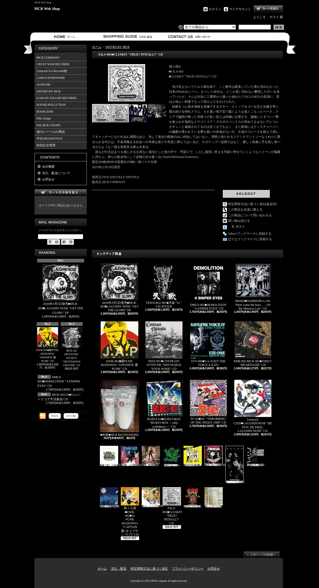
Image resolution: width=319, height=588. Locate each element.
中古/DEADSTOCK (50, 138)
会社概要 (48, 166)
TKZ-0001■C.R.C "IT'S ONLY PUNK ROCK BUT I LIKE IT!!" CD (193, 497)
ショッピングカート (268, 8)
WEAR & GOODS (49, 125)
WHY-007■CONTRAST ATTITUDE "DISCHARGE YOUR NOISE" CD (164, 346)
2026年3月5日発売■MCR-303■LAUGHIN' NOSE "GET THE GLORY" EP (60, 289)
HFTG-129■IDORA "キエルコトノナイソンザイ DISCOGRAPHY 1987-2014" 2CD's (153, 497)
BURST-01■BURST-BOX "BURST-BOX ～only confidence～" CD (164, 404)
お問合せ (189, 36)
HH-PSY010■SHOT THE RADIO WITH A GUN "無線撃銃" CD (110, 456)
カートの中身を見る (61, 192)
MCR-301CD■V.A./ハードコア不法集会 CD (255, 456)
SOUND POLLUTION (51, 105)
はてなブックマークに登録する (250, 239)
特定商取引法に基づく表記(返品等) (252, 204)
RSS (55, 416)
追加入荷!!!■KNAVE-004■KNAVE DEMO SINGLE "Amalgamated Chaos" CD (234, 465)
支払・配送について (127, 36)
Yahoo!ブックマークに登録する (250, 233)
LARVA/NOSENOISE (51, 78)
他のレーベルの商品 (51, 132)
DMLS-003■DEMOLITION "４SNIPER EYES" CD (59, 381)
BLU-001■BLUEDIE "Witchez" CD (110, 497)
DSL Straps (44, 118)
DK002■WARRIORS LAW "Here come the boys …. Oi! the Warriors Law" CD (252, 286)
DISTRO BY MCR (49, 91)
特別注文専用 (46, 145)
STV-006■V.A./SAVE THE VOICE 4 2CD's (208, 344)
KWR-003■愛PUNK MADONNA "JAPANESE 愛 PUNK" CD (47, 345)
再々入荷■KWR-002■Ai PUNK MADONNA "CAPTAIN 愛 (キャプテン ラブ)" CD (130, 511)
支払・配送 (119, 568)
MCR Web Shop (47, 9)
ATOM (71, 416)
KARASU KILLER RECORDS (57, 98)
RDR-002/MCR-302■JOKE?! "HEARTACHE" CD (253, 344)
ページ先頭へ (262, 554)
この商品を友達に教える (245, 209)
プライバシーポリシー (187, 568)
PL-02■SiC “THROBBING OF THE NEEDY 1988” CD (208, 402)
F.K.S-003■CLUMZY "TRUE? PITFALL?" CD (173, 506)
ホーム (65, 36)
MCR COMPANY (48, 57)
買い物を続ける (239, 221)
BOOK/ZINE (45, 111)
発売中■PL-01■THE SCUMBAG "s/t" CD (172, 456)
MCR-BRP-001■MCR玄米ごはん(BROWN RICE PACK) (213, 497)
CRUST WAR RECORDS (53, 64)
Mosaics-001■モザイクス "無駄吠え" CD (193, 456)
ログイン (215, 9)
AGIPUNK (44, 84)
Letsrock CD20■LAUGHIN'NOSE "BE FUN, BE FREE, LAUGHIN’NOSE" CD (252, 406)
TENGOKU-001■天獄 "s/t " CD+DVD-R (164, 285)
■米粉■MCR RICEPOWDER (119, 408)
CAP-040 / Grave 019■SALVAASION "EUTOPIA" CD (217, 456)
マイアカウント (240, 9)
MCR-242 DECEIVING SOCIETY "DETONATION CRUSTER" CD (71, 347)
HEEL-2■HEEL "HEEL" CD (151, 456)
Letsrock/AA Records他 (52, 71)
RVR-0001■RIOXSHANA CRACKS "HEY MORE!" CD (134, 456)
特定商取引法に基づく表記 (149, 568)
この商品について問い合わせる (250, 215)
